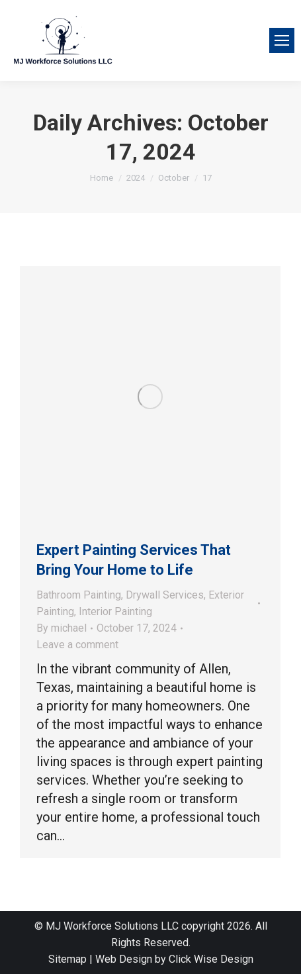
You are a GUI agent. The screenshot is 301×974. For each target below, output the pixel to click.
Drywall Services (165, 595)
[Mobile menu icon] (281, 40)
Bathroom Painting (78, 595)
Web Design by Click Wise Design (174, 959)
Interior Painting (115, 611)
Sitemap (67, 959)
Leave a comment (77, 644)
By (61, 628)
